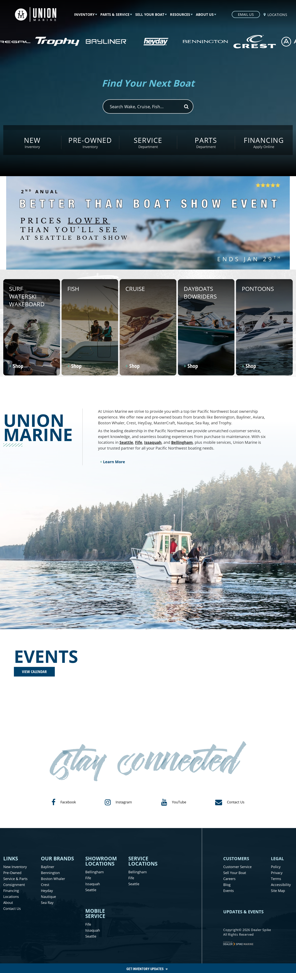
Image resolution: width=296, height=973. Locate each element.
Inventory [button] (84, 14)
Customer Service (237, 866)
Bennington (50, 872)
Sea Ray (47, 902)
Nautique (48, 896)
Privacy (276, 872)
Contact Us (12, 908)
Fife (138, 442)
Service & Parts (15, 878)
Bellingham (182, 442)
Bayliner (47, 866)
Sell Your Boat (234, 872)
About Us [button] (205, 14)
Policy (276, 866)
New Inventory (15, 866)
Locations (11, 896)
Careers (229, 878)
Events (228, 890)
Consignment (14, 884)
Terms (276, 878)
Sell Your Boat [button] (149, 14)
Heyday (47, 890)
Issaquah (153, 442)
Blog (227, 884)
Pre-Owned (12, 872)
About (8, 902)
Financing (11, 890)
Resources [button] (180, 14)
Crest (45, 884)
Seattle (126, 442)
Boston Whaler (53, 878)
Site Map (278, 890)
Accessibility (281, 884)
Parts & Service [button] (114, 14)
